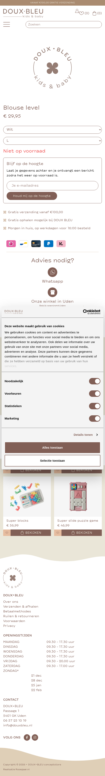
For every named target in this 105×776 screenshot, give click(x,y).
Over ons (10, 602)
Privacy (9, 626)
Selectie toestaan (52, 460)
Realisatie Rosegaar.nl (16, 769)
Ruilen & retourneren (21, 616)
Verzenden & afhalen (20, 607)
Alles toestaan (52, 447)
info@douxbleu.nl (17, 725)
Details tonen (83, 434)
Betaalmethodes (17, 611)
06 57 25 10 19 (14, 721)
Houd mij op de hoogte (32, 196)
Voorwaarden (14, 621)
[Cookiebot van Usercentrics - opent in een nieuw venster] (82, 312)
